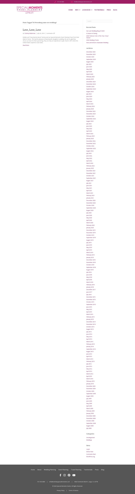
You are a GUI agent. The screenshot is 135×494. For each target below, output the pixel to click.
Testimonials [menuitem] (99, 10)
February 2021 (90, 195)
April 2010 (89, 376)
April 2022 (89, 161)
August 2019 (89, 240)
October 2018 (90, 265)
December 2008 (90, 416)
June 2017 (89, 292)
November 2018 (91, 262)
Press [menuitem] (109, 10)
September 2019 (91, 237)
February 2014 (90, 344)
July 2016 (88, 294)
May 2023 (89, 128)
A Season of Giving (91, 33)
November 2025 (91, 54)
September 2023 (91, 119)
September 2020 (91, 208)
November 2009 (91, 388)
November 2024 (91, 84)
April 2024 (89, 101)
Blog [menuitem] (115, 10)
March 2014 (89, 341)
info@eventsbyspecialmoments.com (59, 482)
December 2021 (90, 171)
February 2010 (90, 381)
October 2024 (90, 86)
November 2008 (91, 418)
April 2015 (89, 312)
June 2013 (89, 354)
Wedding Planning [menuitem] (50, 470)
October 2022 (90, 146)
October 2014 (90, 327)
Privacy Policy (60, 490)
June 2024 (89, 96)
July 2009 (88, 398)
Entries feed (89, 452)
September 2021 (91, 178)
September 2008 (91, 423)
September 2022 (91, 148)
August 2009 (89, 396)
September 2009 (91, 393)
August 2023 (89, 121)
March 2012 (89, 374)
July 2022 (88, 153)
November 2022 (91, 143)
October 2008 (90, 421)
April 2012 (89, 371)
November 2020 (91, 203)
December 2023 (90, 111)
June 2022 (89, 156)
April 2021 (89, 190)
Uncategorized (90, 437)
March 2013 (89, 359)
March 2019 (89, 252)
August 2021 (89, 180)
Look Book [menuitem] (86, 10)
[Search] (99, 21)
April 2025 (89, 71)
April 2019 (89, 250)
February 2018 (90, 284)
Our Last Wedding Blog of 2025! (95, 31)
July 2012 (88, 364)
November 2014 (91, 324)
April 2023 (89, 131)
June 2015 (89, 307)
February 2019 (90, 255)
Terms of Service (73, 490)
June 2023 (89, 126)
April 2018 (89, 279)
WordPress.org (90, 456)
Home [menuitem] (71, 10)
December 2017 (90, 289)
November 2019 (91, 232)
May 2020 (89, 218)
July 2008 (88, 428)
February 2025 (90, 76)
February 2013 (90, 361)
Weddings (89, 440)
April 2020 (89, 220)
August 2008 (89, 426)
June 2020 (89, 215)
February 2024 (90, 106)
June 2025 (89, 67)
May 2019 (89, 247)
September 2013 (91, 349)
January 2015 (90, 319)
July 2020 (88, 213)
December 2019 (90, 230)
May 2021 (89, 188)
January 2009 (90, 413)
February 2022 (90, 166)
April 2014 (89, 339)
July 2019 (88, 242)
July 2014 (88, 332)
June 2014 (89, 334)
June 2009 (89, 401)
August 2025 (89, 62)
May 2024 (89, 99)
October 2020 (90, 205)
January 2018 (90, 287)
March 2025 (89, 74)
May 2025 (89, 69)
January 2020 (90, 227)
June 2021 (89, 185)
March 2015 (89, 314)
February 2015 (90, 317)
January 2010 (90, 384)
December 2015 (90, 297)
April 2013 (89, 356)
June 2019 (89, 245)
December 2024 (90, 81)
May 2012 (89, 369)
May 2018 (89, 277)
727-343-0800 (41, 482)
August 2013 (89, 351)
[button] (79, 10)
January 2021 (90, 198)
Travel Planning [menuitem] (76, 470)
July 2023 (88, 124)
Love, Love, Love (32, 30)
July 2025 (88, 64)
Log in (88, 449)
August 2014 (89, 329)
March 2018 (89, 282)
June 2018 (89, 275)
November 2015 (91, 299)
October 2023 (90, 116)
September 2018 (91, 267)
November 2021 (91, 173)
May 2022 (89, 158)
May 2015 (89, 309)
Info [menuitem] (76, 10)
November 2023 (91, 114)
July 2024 (88, 94)
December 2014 (90, 322)
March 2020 (89, 223)
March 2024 (89, 104)
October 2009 (90, 391)
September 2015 (91, 304)
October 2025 (90, 57)
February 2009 (90, 411)
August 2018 (89, 270)
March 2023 (89, 133)
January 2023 (90, 138)
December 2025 (90, 52)
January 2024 (90, 109)
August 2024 (89, 91)
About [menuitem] (39, 470)
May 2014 (89, 336)
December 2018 (90, 260)
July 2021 (88, 183)
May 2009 (89, 403)
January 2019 (90, 257)
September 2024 (91, 89)
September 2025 (91, 59)
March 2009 (89, 408)
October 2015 (90, 302)
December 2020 (90, 200)
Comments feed (91, 454)
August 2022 (89, 151)
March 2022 (89, 163)
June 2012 (89, 366)
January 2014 (90, 346)
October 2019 (90, 235)
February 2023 (90, 136)
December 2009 (90, 386)
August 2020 (89, 210)
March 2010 (89, 379)
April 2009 (89, 406)
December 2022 (90, 141)
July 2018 (88, 272)
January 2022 (90, 168)
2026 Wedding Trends (92, 40)
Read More (26, 45)
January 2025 (90, 79)
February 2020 (90, 225)
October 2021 (90, 176)
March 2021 (89, 193)
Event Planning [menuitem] (63, 470)
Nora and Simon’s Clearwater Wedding (97, 42)
